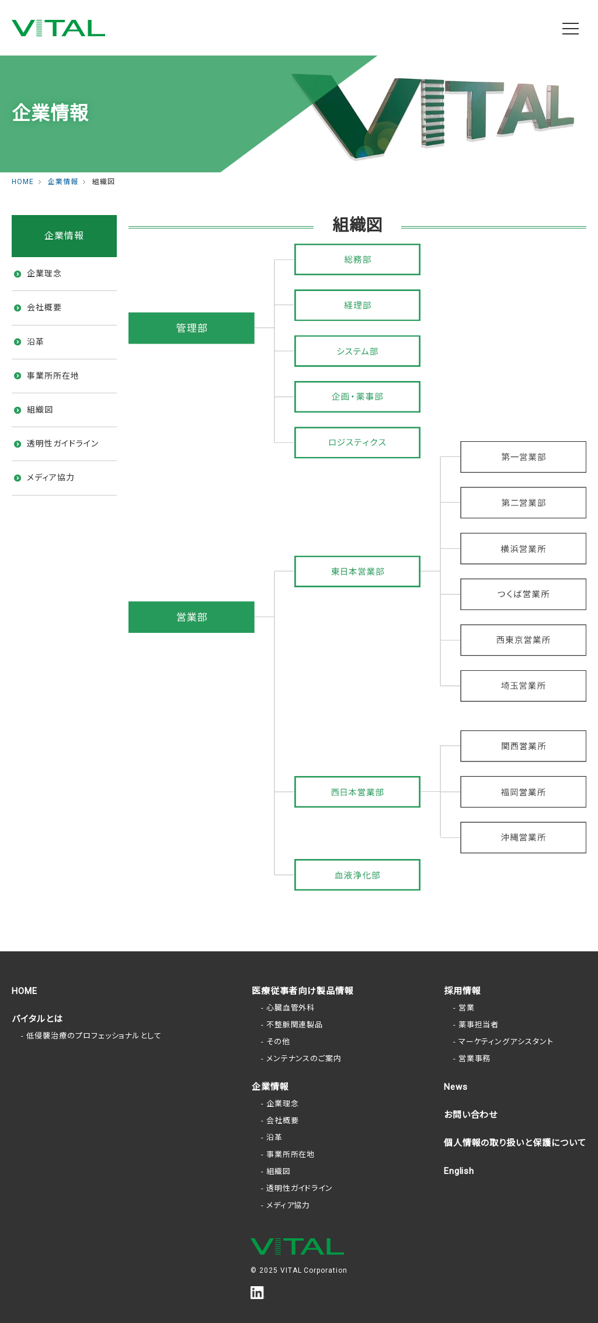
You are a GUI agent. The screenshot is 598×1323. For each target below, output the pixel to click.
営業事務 (474, 1058)
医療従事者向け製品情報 (303, 991)
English (459, 1171)
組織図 (40, 409)
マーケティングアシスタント (506, 1041)
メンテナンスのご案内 (304, 1058)
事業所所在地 (53, 375)
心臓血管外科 (290, 1007)
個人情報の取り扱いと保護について (515, 1143)
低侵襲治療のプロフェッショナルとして (94, 1035)
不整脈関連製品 (295, 1024)
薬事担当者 (478, 1024)
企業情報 (270, 1087)
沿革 (35, 342)
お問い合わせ (471, 1115)
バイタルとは (37, 1019)
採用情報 (462, 991)
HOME (24, 991)
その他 (278, 1041)
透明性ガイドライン (63, 443)
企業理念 (44, 273)
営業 (466, 1007)
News (456, 1087)
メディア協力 (51, 477)
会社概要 (44, 307)
